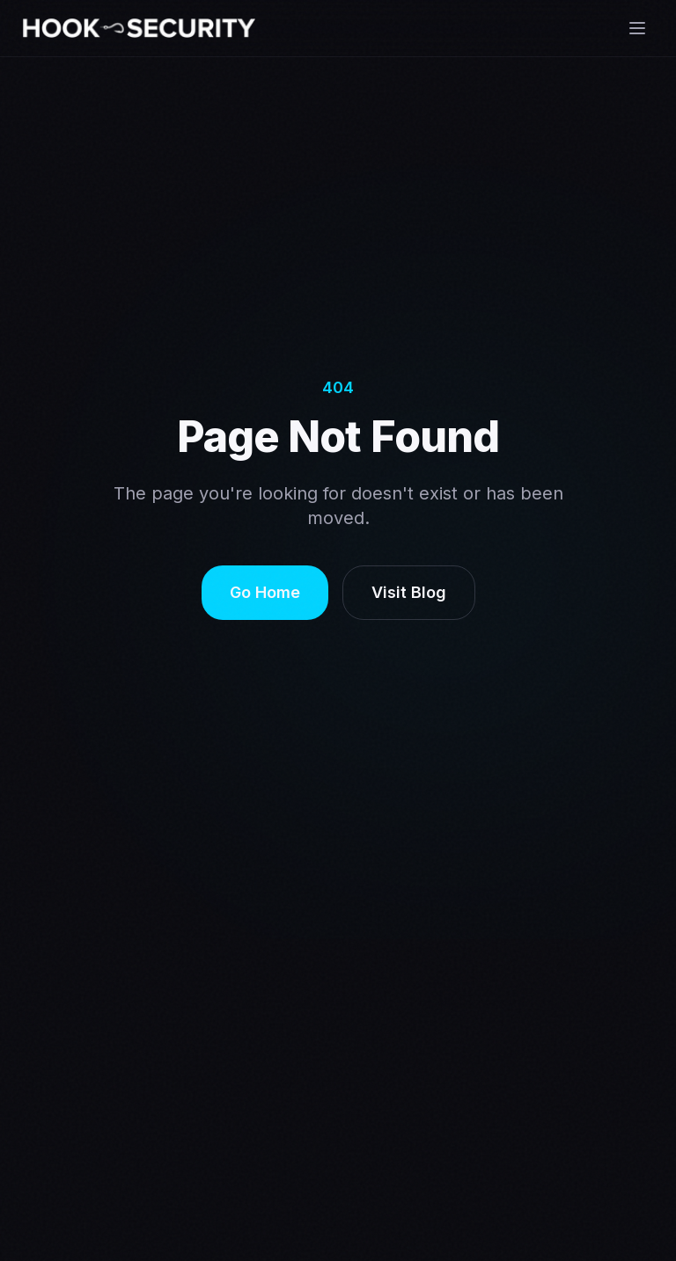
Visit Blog (408, 592)
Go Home (265, 592)
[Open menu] (637, 28)
